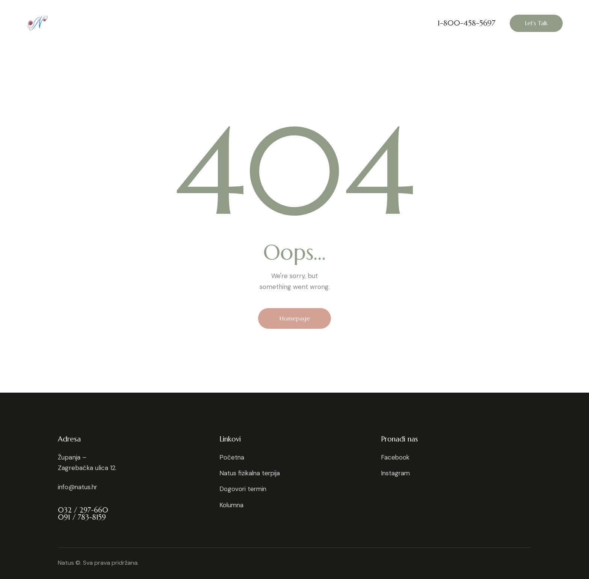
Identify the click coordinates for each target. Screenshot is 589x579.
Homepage (294, 318)
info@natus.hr (78, 487)
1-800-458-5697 (466, 23)
